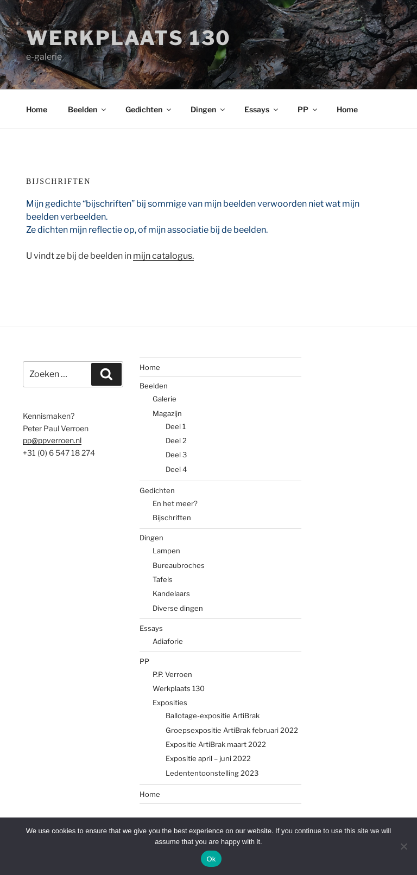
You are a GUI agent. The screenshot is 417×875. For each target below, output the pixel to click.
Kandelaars (171, 593)
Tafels (163, 579)
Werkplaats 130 (128, 38)
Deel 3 (176, 454)
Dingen (208, 109)
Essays (262, 109)
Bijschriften (172, 517)
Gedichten (149, 109)
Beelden (88, 109)
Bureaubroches (179, 565)
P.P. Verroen (172, 674)
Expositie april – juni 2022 (208, 758)
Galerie (164, 398)
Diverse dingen (178, 608)
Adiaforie (168, 641)
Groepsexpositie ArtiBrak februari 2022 (232, 730)
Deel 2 (176, 440)
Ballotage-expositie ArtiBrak (213, 715)
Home (36, 109)
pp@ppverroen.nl (52, 440)
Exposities (170, 702)
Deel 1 (176, 426)
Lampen (166, 550)
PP (308, 109)
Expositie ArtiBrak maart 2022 (216, 744)
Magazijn (167, 413)
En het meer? (175, 503)
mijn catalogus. (163, 256)
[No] (403, 846)
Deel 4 (176, 469)
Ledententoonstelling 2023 (212, 773)
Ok (211, 859)
